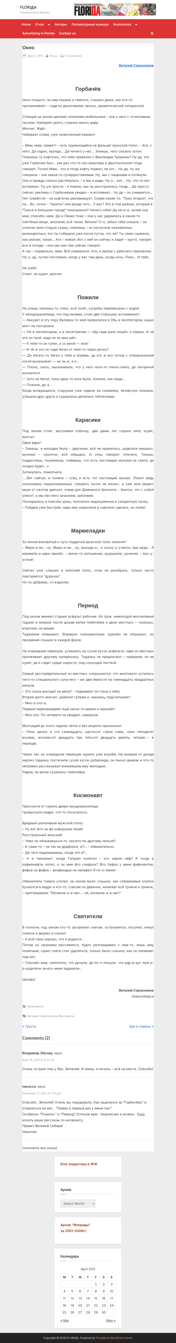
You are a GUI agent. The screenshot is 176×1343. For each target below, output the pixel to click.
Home (26, 24)
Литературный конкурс (90, 24)
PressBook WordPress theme (114, 1337)
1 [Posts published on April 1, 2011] (95, 1284)
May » (111, 1320)
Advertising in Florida (38, 33)
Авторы (61, 24)
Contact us (67, 33)
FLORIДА (28, 7)
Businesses (122, 24)
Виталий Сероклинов (42, 1016)
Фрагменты (35, 1006)
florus (54, 55)
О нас (39, 24)
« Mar (64, 1320)
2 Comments (73, 55)
